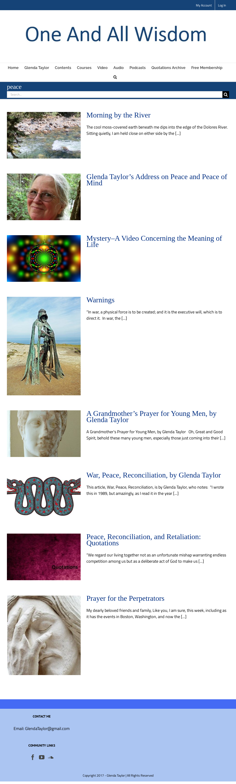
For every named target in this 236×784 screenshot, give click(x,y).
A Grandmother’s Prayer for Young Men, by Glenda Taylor (151, 416)
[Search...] (114, 94)
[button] (115, 76)
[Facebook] (32, 757)
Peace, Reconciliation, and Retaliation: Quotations (143, 539)
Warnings (100, 300)
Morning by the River (118, 115)
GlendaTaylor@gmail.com (47, 728)
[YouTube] (41, 757)
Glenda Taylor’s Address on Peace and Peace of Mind (156, 179)
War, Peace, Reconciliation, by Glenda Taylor (153, 475)
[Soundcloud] (50, 757)
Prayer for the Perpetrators (125, 598)
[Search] (225, 94)
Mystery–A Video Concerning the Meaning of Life (154, 241)
